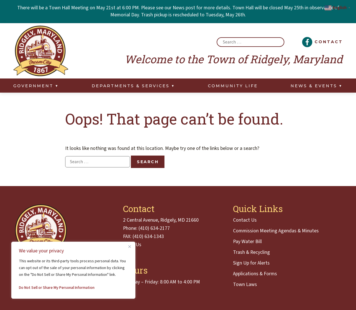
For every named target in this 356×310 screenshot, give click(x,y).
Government (33, 86)
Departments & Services (131, 86)
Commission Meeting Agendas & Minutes (276, 231)
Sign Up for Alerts (251, 263)
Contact (329, 41)
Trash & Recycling (251, 252)
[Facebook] (307, 42)
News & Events (314, 86)
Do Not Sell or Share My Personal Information (57, 288)
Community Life (233, 86)
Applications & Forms (255, 273)
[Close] (129, 246)
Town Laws (245, 284)
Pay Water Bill (247, 241)
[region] (73, 270)
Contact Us (245, 220)
